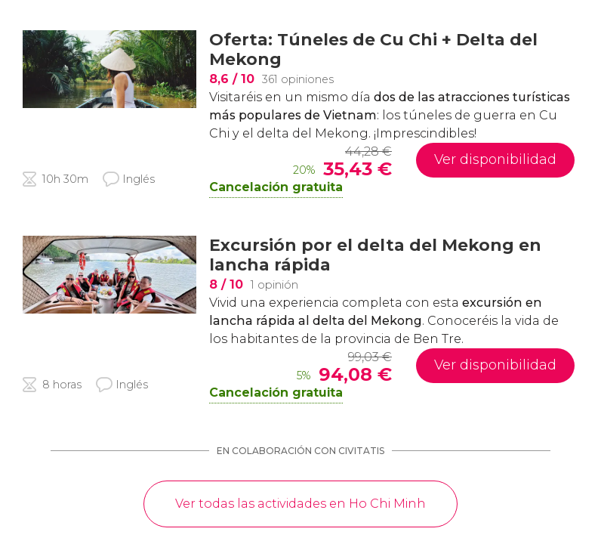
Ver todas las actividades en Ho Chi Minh (300, 503)
